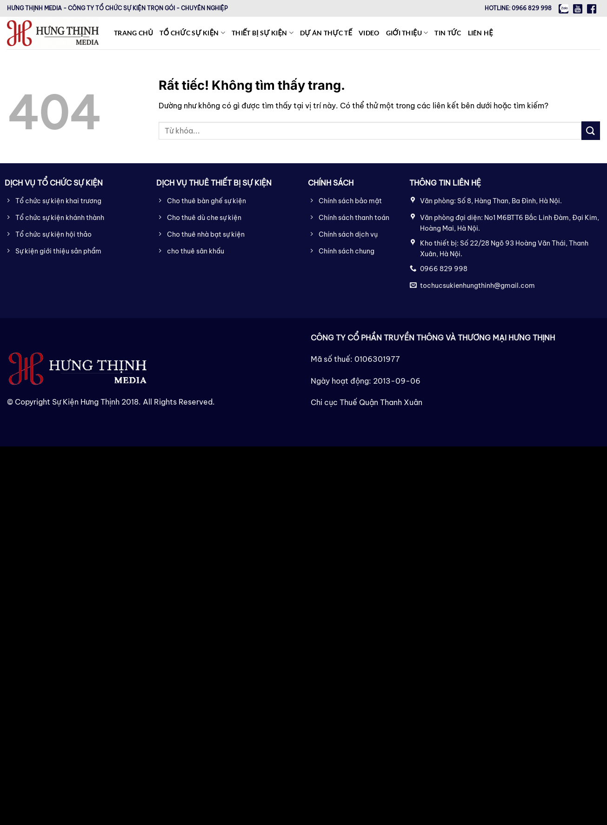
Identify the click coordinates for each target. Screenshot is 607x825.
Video (369, 33)
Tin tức (447, 33)
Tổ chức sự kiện (192, 32)
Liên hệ (480, 33)
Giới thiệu (407, 32)
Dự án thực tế (326, 33)
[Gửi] (590, 130)
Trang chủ (133, 33)
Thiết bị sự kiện (262, 32)
